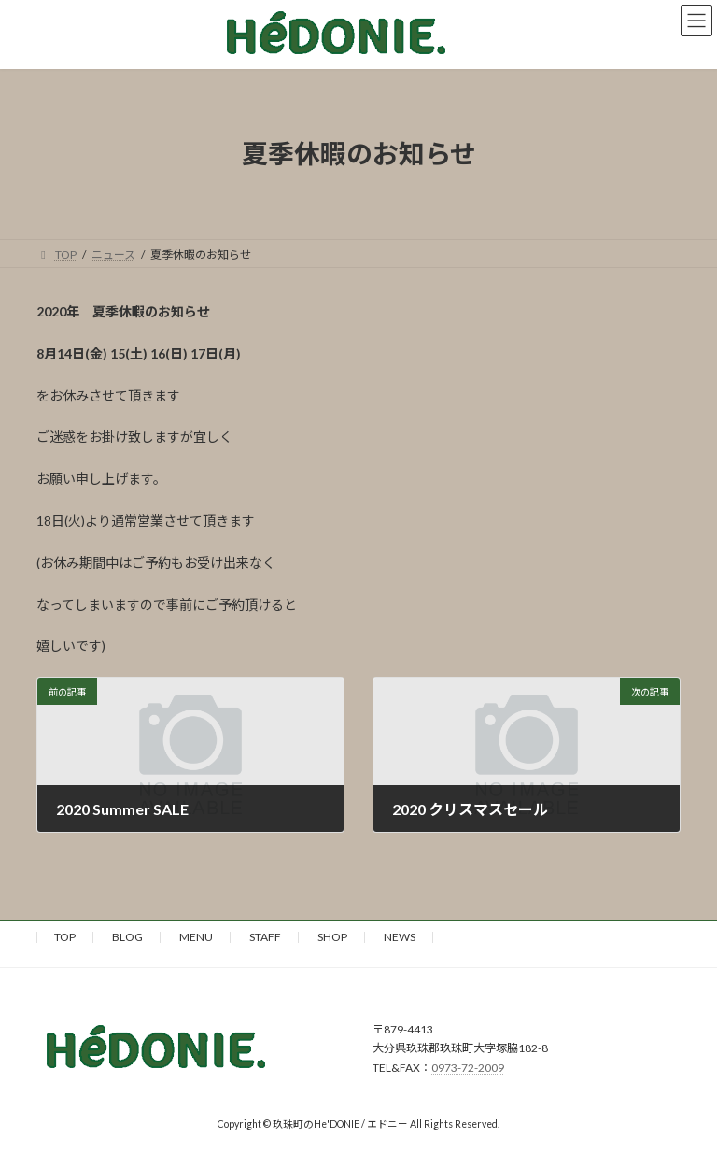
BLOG (127, 937)
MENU (196, 937)
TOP (65, 937)
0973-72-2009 (467, 1068)
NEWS (399, 937)
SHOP (332, 937)
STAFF (265, 937)
